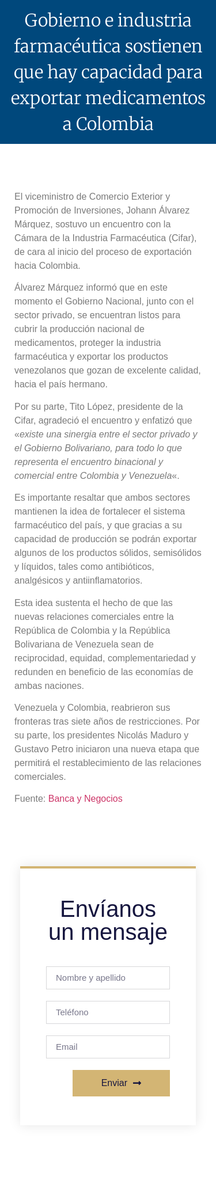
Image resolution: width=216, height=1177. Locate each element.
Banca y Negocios (85, 798)
